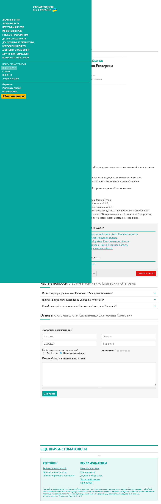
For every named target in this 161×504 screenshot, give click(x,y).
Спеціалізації (87, 471)
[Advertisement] (99, 22)
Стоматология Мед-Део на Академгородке (71, 264)
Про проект (86, 482)
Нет (56, 353)
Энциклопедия (11, 71)
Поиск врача (9, 61)
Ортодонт (97, 60)
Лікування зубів (11, 13)
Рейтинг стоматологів (54, 471)
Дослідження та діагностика (17, 35)
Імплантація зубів (12, 24)
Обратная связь (10, 84)
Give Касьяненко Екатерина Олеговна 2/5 (121, 350)
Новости (7, 68)
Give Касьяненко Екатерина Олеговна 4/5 (126, 350)
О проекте (7, 77)
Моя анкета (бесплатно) (55, 273)
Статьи (6, 64)
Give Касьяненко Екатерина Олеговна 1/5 (118, 350)
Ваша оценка (109, 350)
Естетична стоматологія (15, 50)
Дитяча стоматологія (13, 32)
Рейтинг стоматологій (55, 468)
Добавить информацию (14, 88)
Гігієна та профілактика (15, 28)
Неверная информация (83, 273)
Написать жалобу (146, 273)
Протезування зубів (13, 20)
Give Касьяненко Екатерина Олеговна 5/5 (129, 350)
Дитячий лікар (83, 60)
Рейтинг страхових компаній (59, 475)
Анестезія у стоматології (15, 43)
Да (48, 353)
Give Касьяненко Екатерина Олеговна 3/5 (123, 350)
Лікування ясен (10, 17)
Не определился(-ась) (74, 353)
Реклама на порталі (12, 81)
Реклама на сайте (89, 468)
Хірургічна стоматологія (15, 47)
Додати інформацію (91, 475)
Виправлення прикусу (14, 39)
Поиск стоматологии (14, 57)
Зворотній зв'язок (90, 479)
